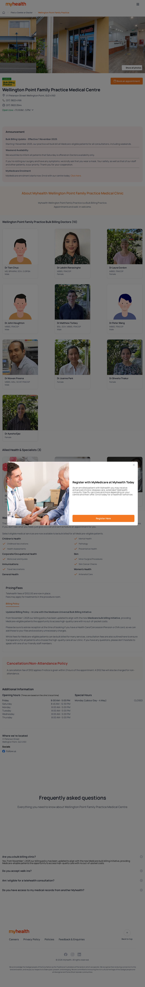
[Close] (134, 464)
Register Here (103, 518)
